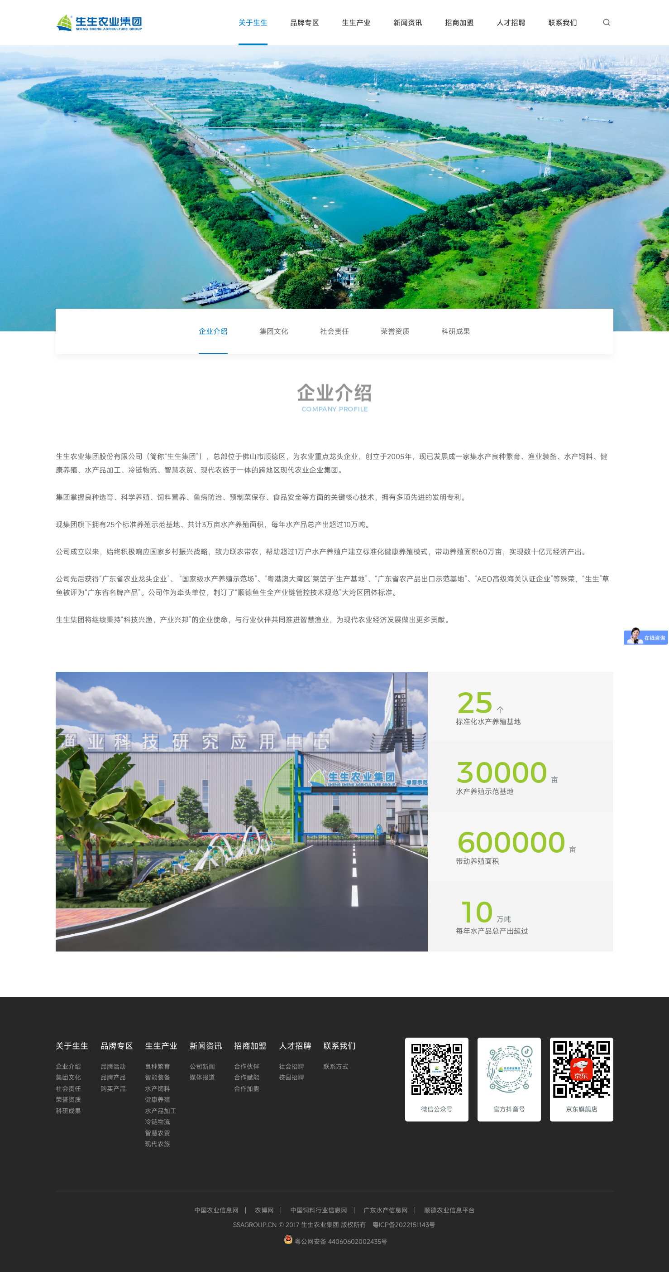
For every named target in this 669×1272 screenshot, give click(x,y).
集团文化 (273, 331)
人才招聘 (511, 23)
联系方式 (336, 1066)
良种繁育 (157, 1066)
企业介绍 (213, 331)
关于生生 (253, 23)
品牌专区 (304, 23)
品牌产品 (113, 1077)
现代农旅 (157, 1144)
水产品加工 (161, 1111)
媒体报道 (202, 1077)
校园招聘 (291, 1077)
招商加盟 (459, 23)
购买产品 (113, 1088)
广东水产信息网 (385, 1210)
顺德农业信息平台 (449, 1210)
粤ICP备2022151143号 (404, 1224)
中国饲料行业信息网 (318, 1210)
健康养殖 (157, 1099)
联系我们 (562, 23)
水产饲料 (157, 1088)
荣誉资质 (395, 331)
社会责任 (334, 331)
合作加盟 (246, 1088)
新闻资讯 (407, 23)
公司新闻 (202, 1066)
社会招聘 (291, 1066)
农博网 (264, 1210)
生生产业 (356, 23)
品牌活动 (113, 1066)
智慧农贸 (157, 1133)
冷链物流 (157, 1121)
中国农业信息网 (216, 1210)
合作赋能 (246, 1077)
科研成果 (455, 331)
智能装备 (157, 1077)
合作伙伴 (246, 1066)
